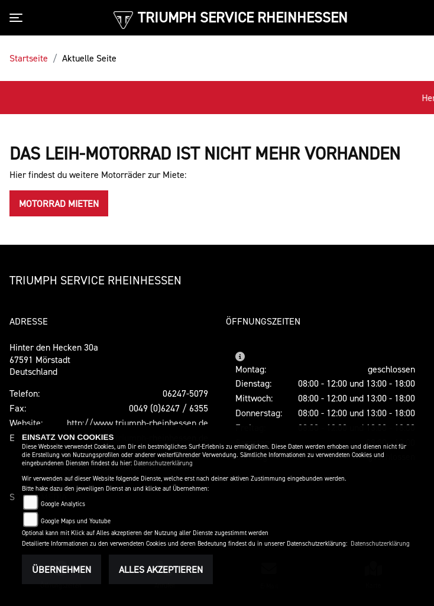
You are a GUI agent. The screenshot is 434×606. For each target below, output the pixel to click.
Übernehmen (61, 569)
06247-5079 (185, 393)
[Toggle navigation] (18, 18)
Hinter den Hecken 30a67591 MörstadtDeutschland (53, 359)
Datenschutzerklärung (163, 463)
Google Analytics (63, 504)
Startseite (28, 58)
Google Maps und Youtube (76, 521)
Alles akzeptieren (161, 569)
